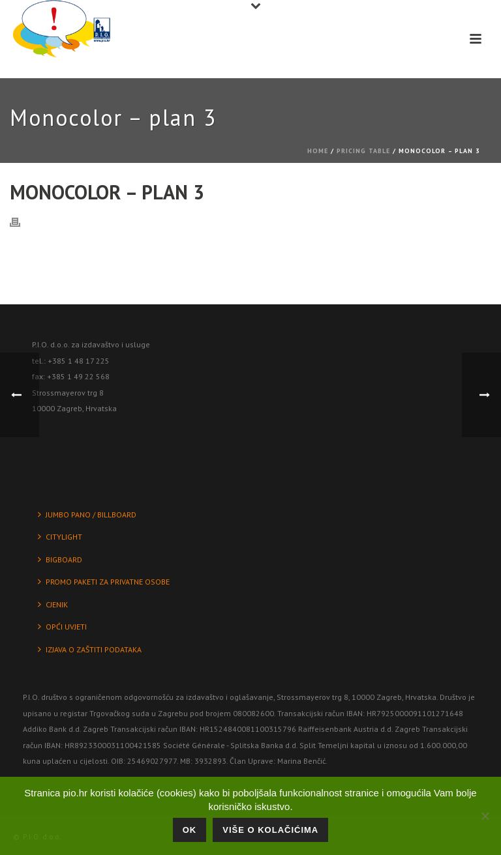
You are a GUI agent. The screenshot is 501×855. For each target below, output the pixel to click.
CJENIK (53, 604)
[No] (484, 815)
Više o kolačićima (270, 830)
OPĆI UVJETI (62, 626)
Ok (190, 830)
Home (317, 151)
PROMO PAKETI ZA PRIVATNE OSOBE (104, 582)
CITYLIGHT (60, 537)
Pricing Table (363, 151)
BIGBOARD (60, 559)
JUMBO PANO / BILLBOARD (87, 514)
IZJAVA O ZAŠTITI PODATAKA (90, 649)
